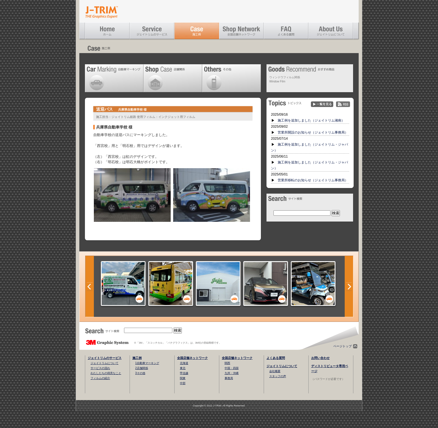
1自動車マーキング (147, 363)
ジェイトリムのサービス (105, 358)
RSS (343, 104)
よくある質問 (275, 358)
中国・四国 (232, 368)
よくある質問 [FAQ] (286, 30)
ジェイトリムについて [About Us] (330, 30)
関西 (227, 363)
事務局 (229, 378)
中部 (182, 383)
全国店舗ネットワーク (192, 358)
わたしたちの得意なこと (106, 373)
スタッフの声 (277, 376)
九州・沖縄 (232, 373)
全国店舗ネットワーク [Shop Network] (241, 30)
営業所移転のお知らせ (313, 180)
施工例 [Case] (196, 30)
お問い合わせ (320, 358)
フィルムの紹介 (100, 378)
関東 (182, 378)
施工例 (137, 358)
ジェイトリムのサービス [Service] (152, 30)
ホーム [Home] (107, 30)
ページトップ (342, 346)
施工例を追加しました (311, 120)
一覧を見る (322, 104)
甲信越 (184, 373)
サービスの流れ (100, 368)
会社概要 (274, 371)
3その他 (140, 373)
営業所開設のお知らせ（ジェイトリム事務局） (313, 132)
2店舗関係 (141, 368)
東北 (182, 368)
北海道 (184, 363)
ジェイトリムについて (104, 363)
